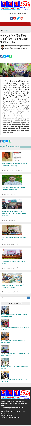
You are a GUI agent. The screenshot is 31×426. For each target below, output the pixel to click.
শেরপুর (8, 170)
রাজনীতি (11, 170)
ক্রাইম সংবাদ (13, 194)
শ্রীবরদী (20, 292)
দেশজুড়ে (15, 170)
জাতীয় (5, 170)
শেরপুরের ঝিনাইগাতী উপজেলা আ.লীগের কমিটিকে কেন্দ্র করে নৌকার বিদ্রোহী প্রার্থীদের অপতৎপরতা (14, 213)
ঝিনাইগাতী (6, 31)
